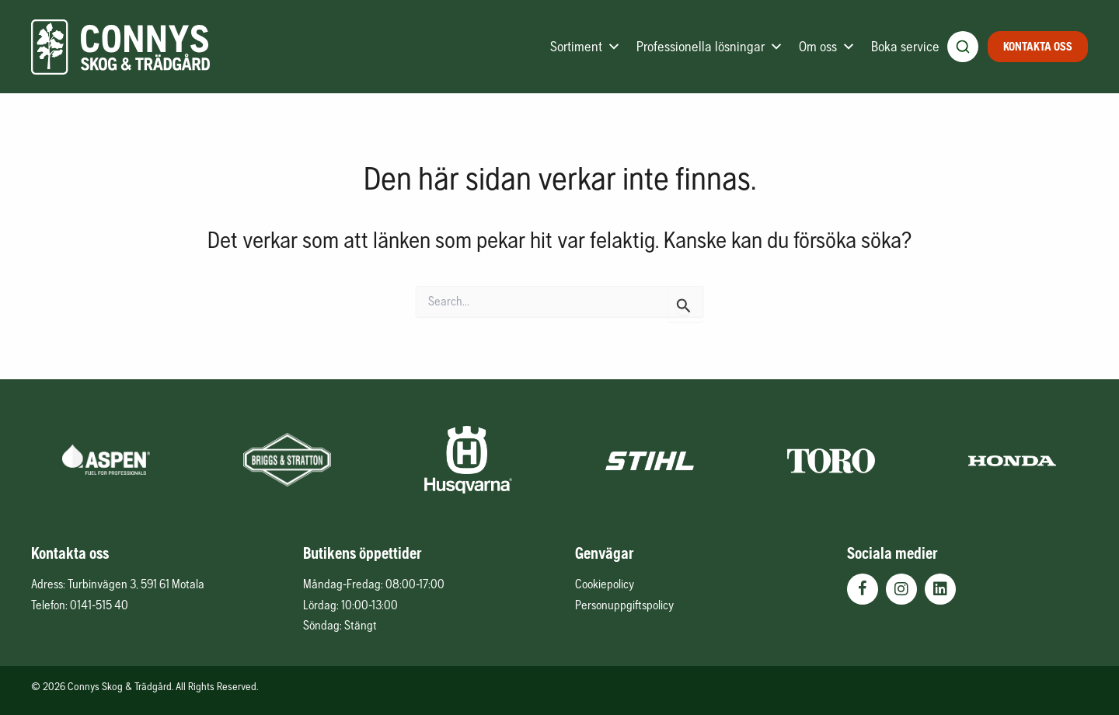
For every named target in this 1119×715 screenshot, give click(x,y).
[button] (862, 589)
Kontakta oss (1037, 46)
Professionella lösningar (709, 46)
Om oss (827, 46)
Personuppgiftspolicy (624, 605)
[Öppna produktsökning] (962, 46)
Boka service (905, 46)
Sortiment (585, 46)
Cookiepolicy (604, 584)
